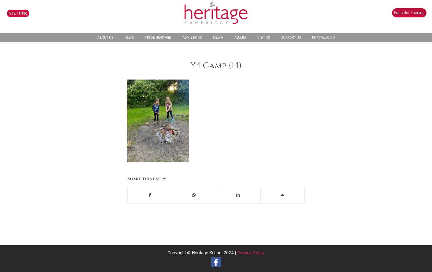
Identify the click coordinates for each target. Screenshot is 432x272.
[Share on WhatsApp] (194, 195)
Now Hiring (18, 13)
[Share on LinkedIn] (238, 195)
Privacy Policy (251, 252)
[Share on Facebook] (150, 195)
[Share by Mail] (283, 195)
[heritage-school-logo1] (216, 16)
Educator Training (409, 12)
